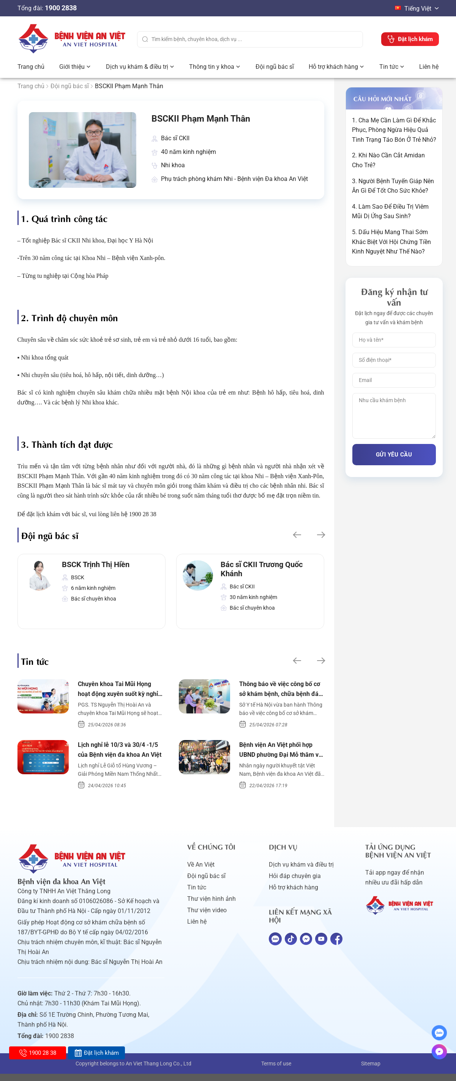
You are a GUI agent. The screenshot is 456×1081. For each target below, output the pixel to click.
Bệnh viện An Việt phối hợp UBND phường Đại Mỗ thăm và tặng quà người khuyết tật (281, 756)
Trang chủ (30, 66)
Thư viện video (207, 917)
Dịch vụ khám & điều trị (137, 66)
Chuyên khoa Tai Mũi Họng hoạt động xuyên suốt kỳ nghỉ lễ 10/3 (119, 693)
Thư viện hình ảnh (211, 906)
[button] (296, 538)
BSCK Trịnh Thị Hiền (95, 567)
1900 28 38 (37, 1053)
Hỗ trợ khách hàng (333, 66)
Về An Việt (201, 871)
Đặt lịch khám (96, 1053)
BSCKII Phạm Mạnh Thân (211, 120)
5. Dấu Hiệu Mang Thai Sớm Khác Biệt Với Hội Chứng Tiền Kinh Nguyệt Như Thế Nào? (391, 241)
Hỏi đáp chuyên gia (295, 883)
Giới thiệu (72, 66)
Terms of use (276, 1071)
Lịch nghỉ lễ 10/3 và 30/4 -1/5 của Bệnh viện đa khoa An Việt (119, 756)
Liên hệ (429, 66)
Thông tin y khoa (211, 66)
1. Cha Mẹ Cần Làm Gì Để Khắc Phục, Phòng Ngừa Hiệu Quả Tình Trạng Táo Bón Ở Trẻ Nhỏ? (394, 130)
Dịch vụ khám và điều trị (301, 871)
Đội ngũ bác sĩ (275, 66)
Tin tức (388, 66)
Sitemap (370, 1071)
